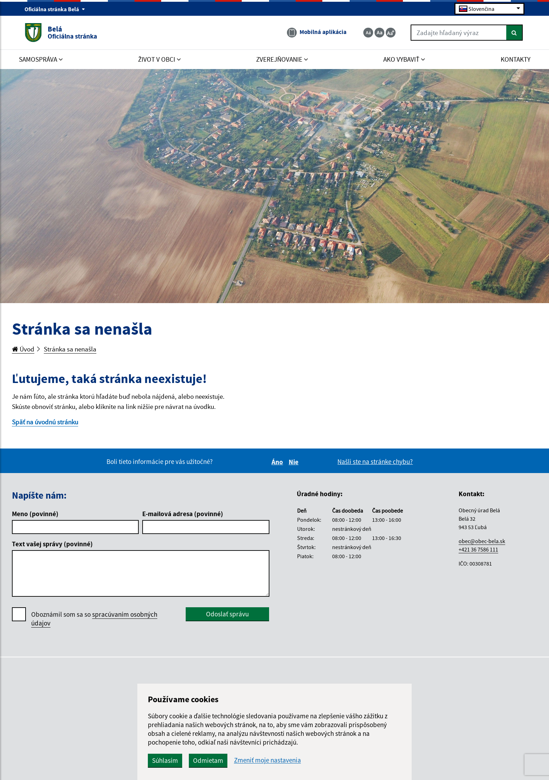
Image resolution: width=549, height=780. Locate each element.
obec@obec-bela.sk (482, 541)
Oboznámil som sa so (94, 619)
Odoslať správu (227, 614)
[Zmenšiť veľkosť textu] (368, 32)
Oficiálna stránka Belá (55, 9)
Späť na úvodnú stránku (45, 422)
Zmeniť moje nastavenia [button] (267, 760)
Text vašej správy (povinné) (52, 544)
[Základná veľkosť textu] (379, 32)
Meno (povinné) (35, 513)
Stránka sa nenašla (70, 349)
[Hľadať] (514, 33)
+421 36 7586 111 (478, 549)
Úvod (23, 349)
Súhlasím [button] (165, 760)
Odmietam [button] (208, 760)
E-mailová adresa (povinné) (182, 513)
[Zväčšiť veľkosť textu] (391, 32)
